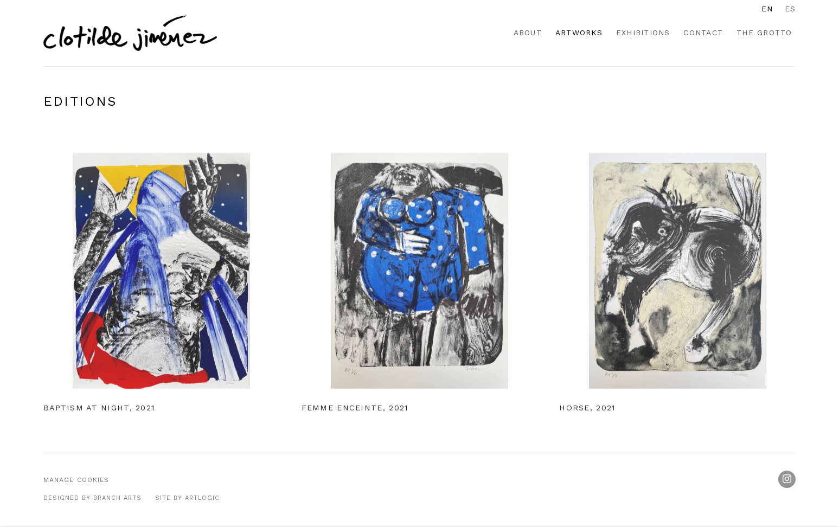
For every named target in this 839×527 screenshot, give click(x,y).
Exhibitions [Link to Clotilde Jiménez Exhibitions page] (643, 32)
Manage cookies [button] (76, 480)
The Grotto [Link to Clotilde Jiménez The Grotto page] (764, 32)
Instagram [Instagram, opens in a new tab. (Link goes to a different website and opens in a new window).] (787, 479)
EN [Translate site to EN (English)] (767, 8)
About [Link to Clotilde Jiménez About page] (528, 32)
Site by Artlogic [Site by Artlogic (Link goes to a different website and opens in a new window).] (187, 498)
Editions (80, 101)
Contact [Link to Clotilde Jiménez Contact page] (703, 32)
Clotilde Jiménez (130, 33)
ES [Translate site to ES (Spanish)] (790, 8)
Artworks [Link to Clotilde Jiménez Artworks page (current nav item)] (579, 32)
